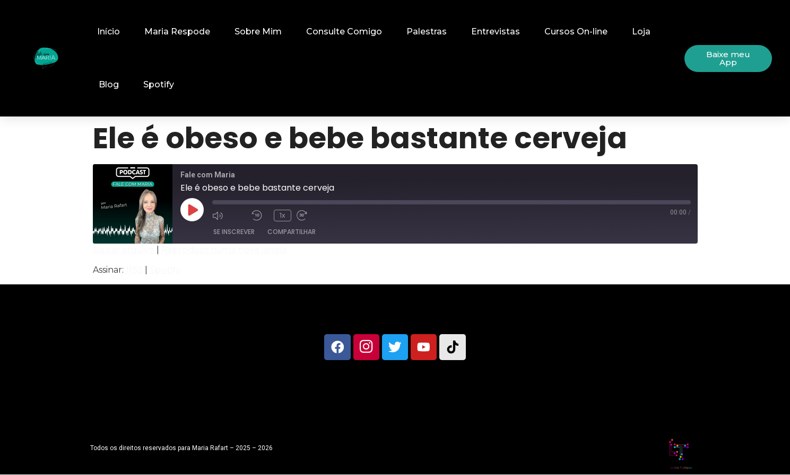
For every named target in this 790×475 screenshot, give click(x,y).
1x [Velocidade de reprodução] (282, 215)
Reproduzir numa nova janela (224, 250)
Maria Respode (177, 31)
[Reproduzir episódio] (192, 209)
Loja (641, 31)
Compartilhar (291, 231)
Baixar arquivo (123, 250)
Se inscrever (234, 231)
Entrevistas (495, 31)
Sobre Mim (258, 31)
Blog (109, 84)
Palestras (426, 31)
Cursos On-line (575, 31)
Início (108, 31)
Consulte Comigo (344, 31)
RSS (134, 270)
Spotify (158, 84)
